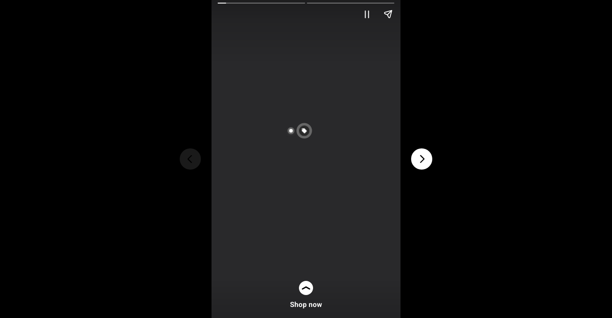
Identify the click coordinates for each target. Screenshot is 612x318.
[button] (314, 131)
